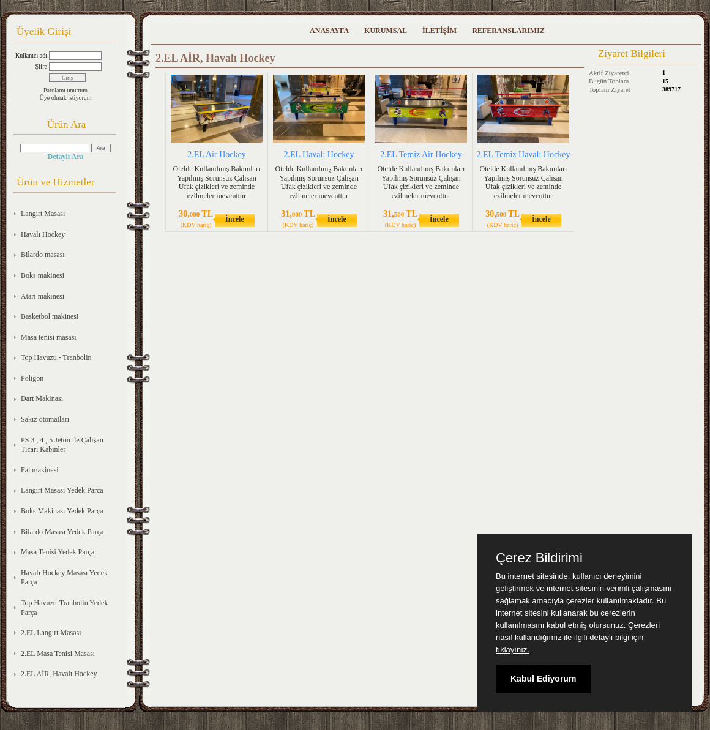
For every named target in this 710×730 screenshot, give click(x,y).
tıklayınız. (512, 649)
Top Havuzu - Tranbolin (56, 357)
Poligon (32, 378)
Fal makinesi (40, 470)
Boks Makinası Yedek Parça (62, 511)
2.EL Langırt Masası (51, 632)
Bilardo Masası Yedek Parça (62, 531)
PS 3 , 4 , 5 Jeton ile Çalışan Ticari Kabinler (62, 445)
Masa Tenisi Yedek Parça (57, 552)
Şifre (41, 66)
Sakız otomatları (45, 419)
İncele (234, 219)
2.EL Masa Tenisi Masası (58, 653)
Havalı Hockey (43, 234)
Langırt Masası (43, 213)
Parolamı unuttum (65, 90)
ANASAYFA (329, 30)
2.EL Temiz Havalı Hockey (523, 154)
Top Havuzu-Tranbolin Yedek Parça (64, 607)
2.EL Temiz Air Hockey (421, 154)
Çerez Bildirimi (539, 558)
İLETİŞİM (439, 30)
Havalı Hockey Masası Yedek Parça (64, 577)
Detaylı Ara (66, 156)
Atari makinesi (42, 296)
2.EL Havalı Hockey (318, 154)
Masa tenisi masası (49, 337)
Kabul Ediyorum (543, 678)
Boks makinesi (42, 275)
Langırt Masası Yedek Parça (62, 490)
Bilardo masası (43, 254)
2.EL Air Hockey (216, 154)
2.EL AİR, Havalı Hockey (59, 673)
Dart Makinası (42, 398)
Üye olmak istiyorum (66, 97)
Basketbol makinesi (49, 316)
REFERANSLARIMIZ (508, 30)
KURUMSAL (385, 30)
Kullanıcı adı (31, 55)
